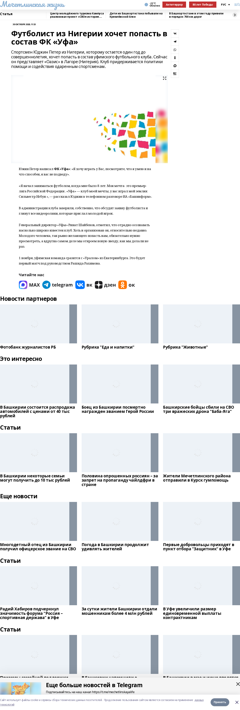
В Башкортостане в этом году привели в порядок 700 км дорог (196, 15)
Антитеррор (174, 4)
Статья (6, 14)
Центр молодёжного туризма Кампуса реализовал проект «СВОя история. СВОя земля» (77, 15)
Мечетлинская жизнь (32, 4)
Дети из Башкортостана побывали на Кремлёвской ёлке (136, 15)
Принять (220, 702)
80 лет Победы (203, 4)
